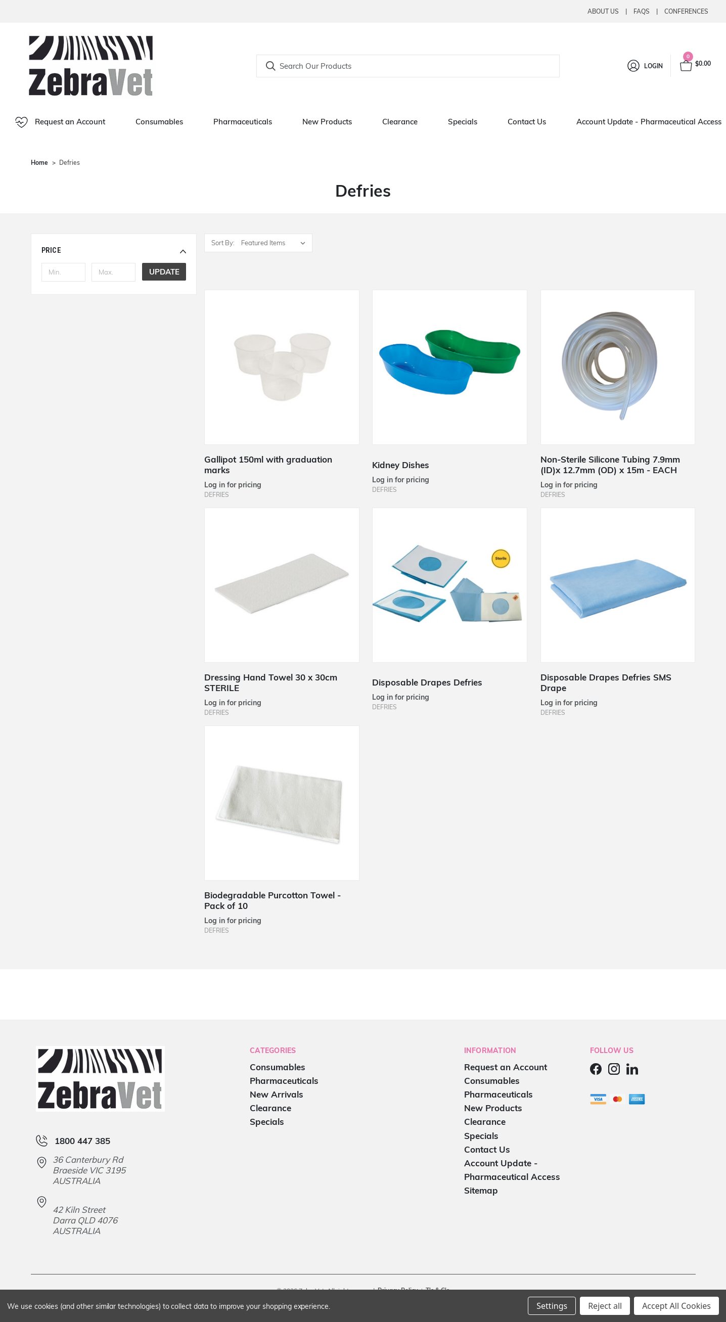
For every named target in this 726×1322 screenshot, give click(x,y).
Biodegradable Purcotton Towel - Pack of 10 (272, 900)
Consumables (159, 121)
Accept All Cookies (676, 1305)
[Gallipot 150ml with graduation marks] (282, 367)
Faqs (641, 11)
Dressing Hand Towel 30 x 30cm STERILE (270, 682)
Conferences (686, 11)
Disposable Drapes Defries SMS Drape (605, 682)
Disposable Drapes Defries (427, 682)
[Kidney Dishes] (450, 367)
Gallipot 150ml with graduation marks (268, 464)
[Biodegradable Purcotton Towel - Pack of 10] (282, 803)
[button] (114, 250)
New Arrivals (276, 1094)
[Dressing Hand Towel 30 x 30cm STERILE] (282, 585)
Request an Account (60, 122)
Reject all (605, 1305)
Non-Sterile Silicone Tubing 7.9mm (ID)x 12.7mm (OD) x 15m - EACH (610, 464)
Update (164, 272)
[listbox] (276, 243)
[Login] (644, 66)
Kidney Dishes (400, 465)
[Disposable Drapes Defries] (450, 585)
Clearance (400, 121)
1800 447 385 (82, 1140)
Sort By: (223, 243)
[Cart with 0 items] (694, 66)
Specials (462, 121)
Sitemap (481, 1190)
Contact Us (527, 121)
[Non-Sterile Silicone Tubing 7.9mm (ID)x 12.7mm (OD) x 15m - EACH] (618, 367)
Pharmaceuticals (242, 121)
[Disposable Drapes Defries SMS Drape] (618, 585)
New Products (327, 121)
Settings (551, 1305)
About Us (603, 11)
